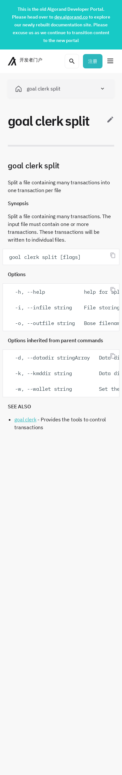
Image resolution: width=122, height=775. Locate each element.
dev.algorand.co (71, 17)
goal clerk (25, 419)
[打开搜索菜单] (72, 61)
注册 (92, 61)
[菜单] (110, 61)
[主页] (26, 61)
